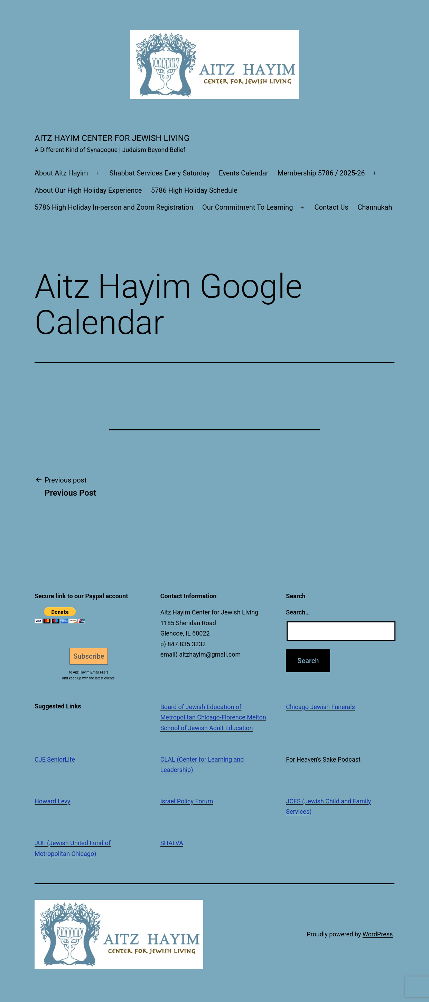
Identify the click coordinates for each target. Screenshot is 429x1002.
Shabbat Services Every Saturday (160, 173)
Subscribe (88, 656)
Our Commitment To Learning (247, 207)
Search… (298, 612)
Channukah (374, 207)
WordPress (378, 934)
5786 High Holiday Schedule (194, 190)
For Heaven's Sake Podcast (323, 759)
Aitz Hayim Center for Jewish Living (112, 138)
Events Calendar (244, 173)
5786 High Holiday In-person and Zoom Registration (114, 207)
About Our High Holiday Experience (88, 190)
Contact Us (331, 207)
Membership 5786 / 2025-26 (321, 173)
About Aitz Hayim (61, 173)
